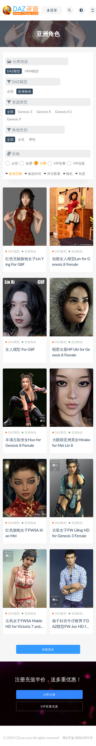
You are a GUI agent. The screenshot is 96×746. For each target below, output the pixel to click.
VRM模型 (32, 71)
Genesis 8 (44, 112)
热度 (82, 174)
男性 (32, 139)
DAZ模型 (13, 71)
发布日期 (15, 174)
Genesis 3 (25, 112)
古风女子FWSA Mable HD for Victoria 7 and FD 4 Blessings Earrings (24, 626)
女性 (21, 139)
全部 (10, 91)
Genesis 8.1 (63, 112)
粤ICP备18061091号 (77, 738)
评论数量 (53, 174)
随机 (69, 174)
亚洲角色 (24, 91)
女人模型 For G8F (20, 349)
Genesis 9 (14, 119)
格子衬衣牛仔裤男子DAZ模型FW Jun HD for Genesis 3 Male (70, 626)
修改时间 (34, 174)
